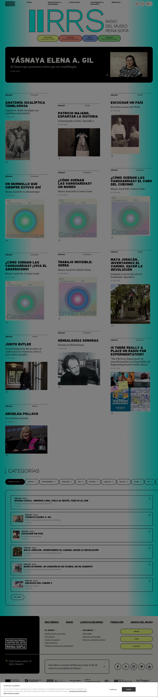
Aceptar (128, 691)
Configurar (113, 691)
